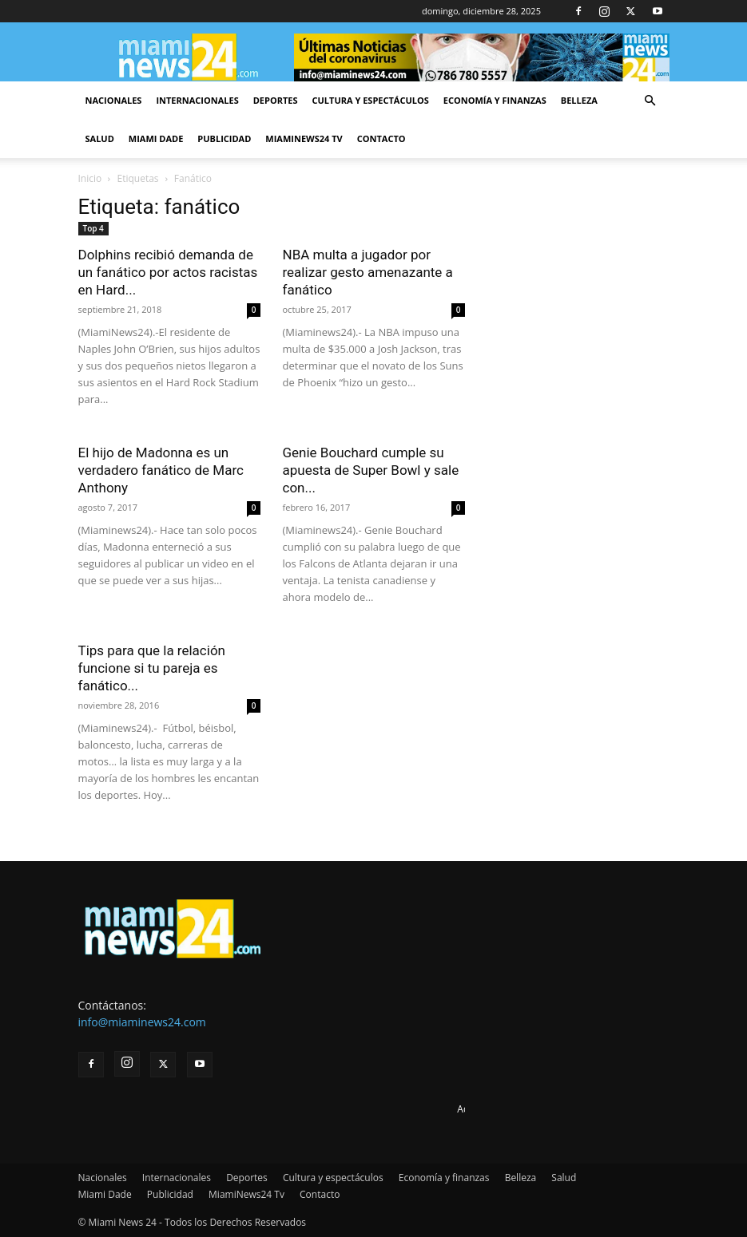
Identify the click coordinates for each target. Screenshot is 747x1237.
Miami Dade (156, 138)
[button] (650, 101)
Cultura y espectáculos (370, 100)
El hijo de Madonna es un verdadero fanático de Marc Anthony (161, 470)
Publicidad (224, 138)
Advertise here (489, 1109)
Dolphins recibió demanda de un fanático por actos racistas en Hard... (168, 272)
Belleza (579, 100)
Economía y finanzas (494, 100)
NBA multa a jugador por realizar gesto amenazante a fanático (368, 272)
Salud (99, 138)
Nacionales (113, 100)
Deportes (275, 100)
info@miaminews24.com (142, 1022)
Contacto (381, 138)
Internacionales (197, 100)
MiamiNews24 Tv (303, 138)
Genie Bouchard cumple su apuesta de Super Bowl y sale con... (371, 470)
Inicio (90, 178)
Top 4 (93, 228)
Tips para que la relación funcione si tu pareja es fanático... (151, 668)
